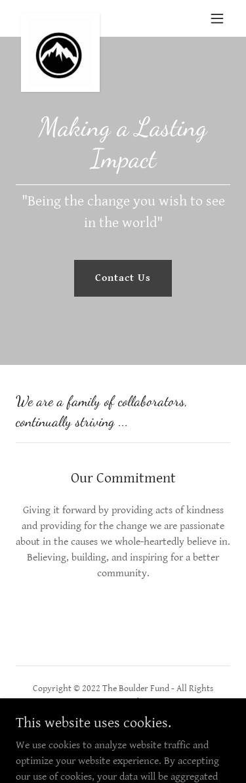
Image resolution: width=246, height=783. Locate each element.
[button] (217, 18)
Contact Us (123, 278)
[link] (60, 18)
